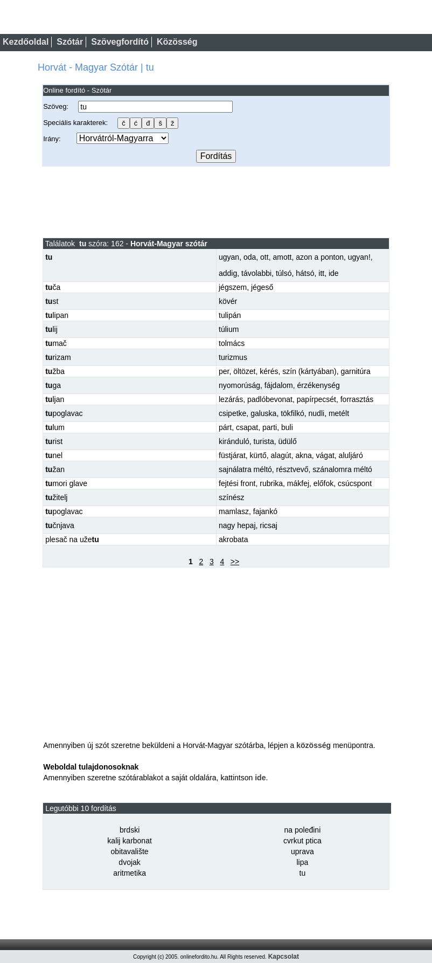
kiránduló (234, 441)
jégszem (233, 287)
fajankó (265, 511)
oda (249, 257)
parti (269, 427)
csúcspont (355, 483)
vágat (325, 455)
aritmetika (129, 873)
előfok (323, 483)
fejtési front (237, 483)
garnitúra (355, 371)
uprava (302, 851)
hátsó (305, 273)
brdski (130, 830)
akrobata (233, 539)
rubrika (271, 483)
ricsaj (268, 525)
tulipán (230, 315)
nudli (317, 413)
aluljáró (351, 455)
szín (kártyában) (309, 371)
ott (264, 257)
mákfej (298, 483)
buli (287, 427)
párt (225, 427)
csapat (247, 427)
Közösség (177, 41)
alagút (281, 455)
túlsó (284, 273)
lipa (303, 862)
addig (228, 273)
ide (334, 273)
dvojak (129, 862)
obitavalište (130, 851)
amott (282, 257)
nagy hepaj (237, 525)
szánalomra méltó (342, 469)
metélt (339, 413)
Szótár (70, 41)
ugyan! (359, 257)
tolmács (232, 343)
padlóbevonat (269, 399)
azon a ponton (320, 257)
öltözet (244, 371)
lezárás (231, 399)
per (224, 371)
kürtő (258, 455)
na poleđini (302, 830)
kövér (228, 301)
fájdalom (278, 385)
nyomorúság (239, 385)
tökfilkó (292, 413)
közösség (313, 745)
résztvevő (292, 469)
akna (303, 455)
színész (231, 497)
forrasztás (356, 399)
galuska (263, 413)
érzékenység (318, 385)
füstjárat (232, 455)
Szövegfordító (120, 41)
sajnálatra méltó (245, 469)
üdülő (287, 441)
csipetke (232, 413)
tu (302, 873)
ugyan (229, 257)
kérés (269, 371)
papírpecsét (316, 399)
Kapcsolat (283, 956)
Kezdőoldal (25, 41)
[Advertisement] (216, 201)
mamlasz (234, 511)
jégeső (262, 287)
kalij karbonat (129, 840)
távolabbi (256, 273)
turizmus (233, 357)
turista (264, 441)
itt (321, 273)
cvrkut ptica (302, 840)
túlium (229, 329)
